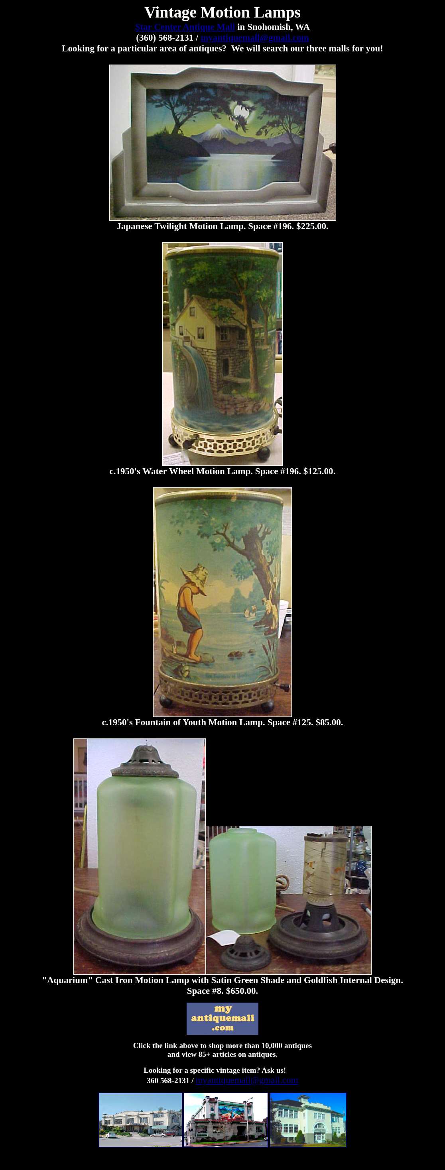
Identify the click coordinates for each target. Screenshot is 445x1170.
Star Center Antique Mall (185, 27)
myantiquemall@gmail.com (255, 37)
